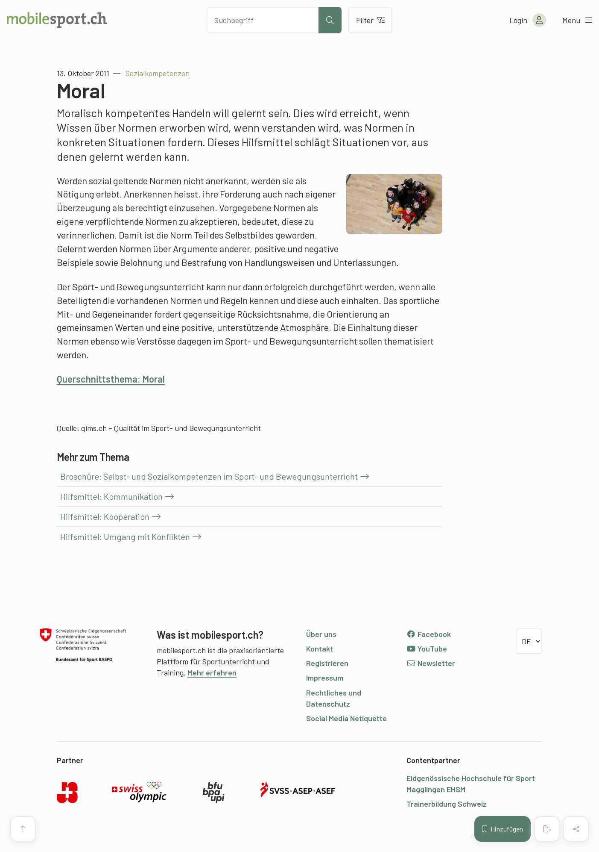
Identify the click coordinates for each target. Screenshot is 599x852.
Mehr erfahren (212, 672)
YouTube (426, 648)
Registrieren (327, 663)
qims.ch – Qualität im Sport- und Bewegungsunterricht (171, 428)
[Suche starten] (330, 20)
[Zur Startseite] (57, 20)
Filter (370, 20)
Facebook (428, 634)
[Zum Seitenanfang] (23, 829)
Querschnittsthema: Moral (111, 378)
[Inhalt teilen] (576, 829)
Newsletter (430, 663)
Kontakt (319, 648)
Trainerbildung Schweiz (446, 803)
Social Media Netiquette (346, 718)
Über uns (321, 634)
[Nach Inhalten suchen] (263, 20)
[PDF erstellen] (547, 829)
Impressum (324, 677)
